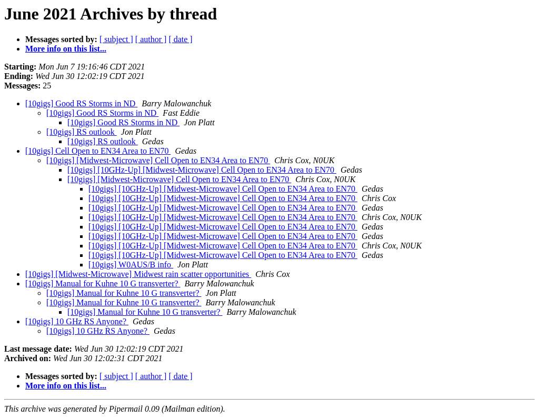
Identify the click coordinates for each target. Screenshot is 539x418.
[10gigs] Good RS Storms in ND (81, 103)
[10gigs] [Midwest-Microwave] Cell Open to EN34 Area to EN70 (158, 160)
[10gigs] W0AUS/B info (130, 264)
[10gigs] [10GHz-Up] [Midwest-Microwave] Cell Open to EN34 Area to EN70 (201, 169)
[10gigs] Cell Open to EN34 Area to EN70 (98, 150)
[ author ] (151, 39)
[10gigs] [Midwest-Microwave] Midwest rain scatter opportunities (138, 274)
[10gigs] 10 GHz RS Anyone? (76, 321)
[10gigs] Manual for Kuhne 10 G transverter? (103, 283)
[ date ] (180, 39)
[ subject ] (116, 39)
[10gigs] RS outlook (81, 131)
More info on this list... (65, 48)
